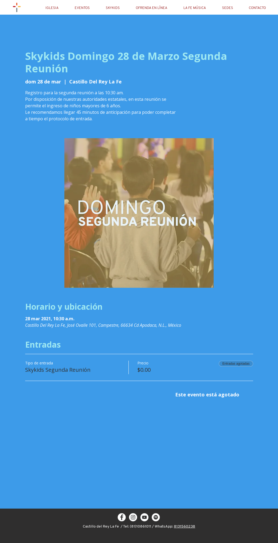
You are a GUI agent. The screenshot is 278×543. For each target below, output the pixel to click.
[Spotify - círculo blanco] (156, 517)
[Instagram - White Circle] (133, 517)
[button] (56, 8)
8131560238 (184, 527)
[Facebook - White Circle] (122, 517)
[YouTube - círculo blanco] (144, 517)
